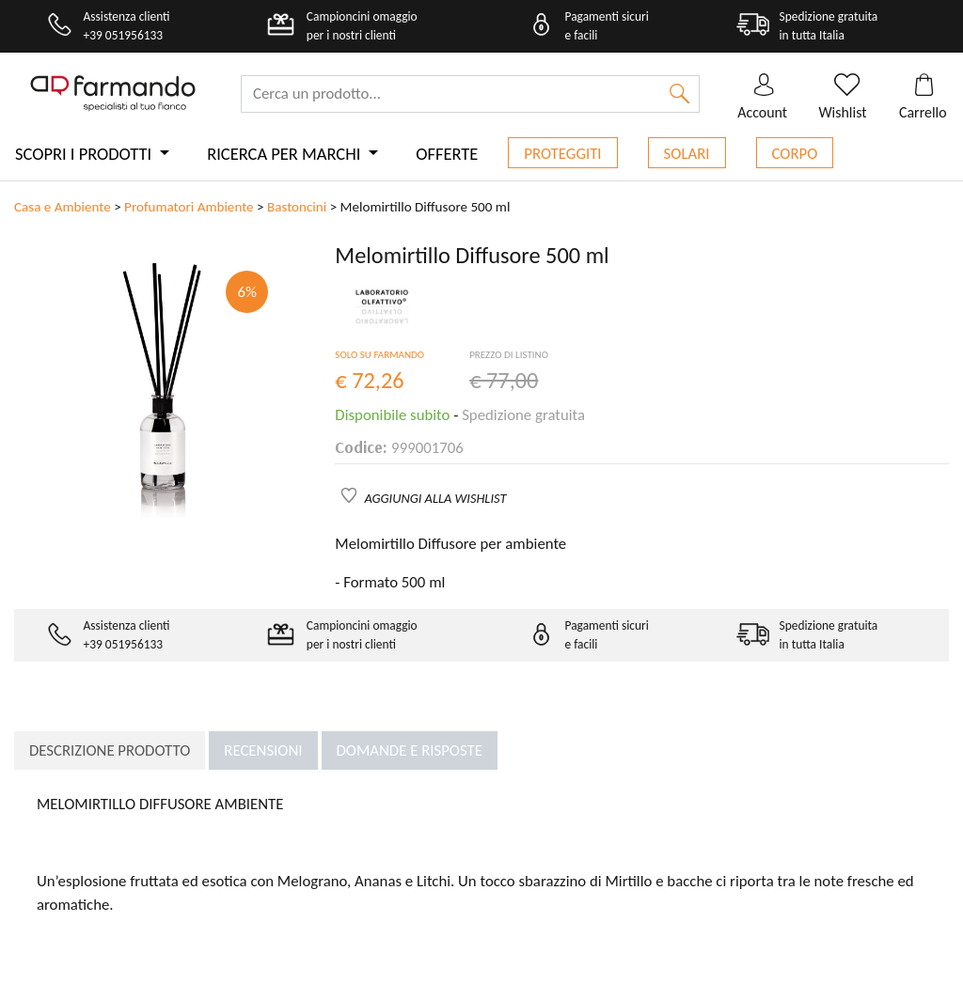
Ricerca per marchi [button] (285, 153)
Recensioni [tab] (263, 750)
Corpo (795, 154)
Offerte (447, 153)
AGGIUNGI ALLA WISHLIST (436, 498)
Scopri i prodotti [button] (85, 153)
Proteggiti (562, 154)
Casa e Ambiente (62, 206)
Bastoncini (296, 206)
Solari (687, 154)
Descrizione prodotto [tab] (109, 750)
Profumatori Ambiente (189, 206)
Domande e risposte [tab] (409, 750)
